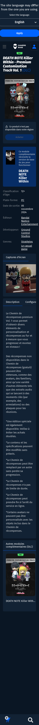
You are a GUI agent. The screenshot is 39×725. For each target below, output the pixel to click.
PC (22, 200)
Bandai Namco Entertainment (29, 221)
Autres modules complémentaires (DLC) (19, 545)
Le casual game (26, 247)
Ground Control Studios (25, 233)
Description (12, 301)
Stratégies (27, 241)
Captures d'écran (16, 257)
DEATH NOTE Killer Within (24, 176)
